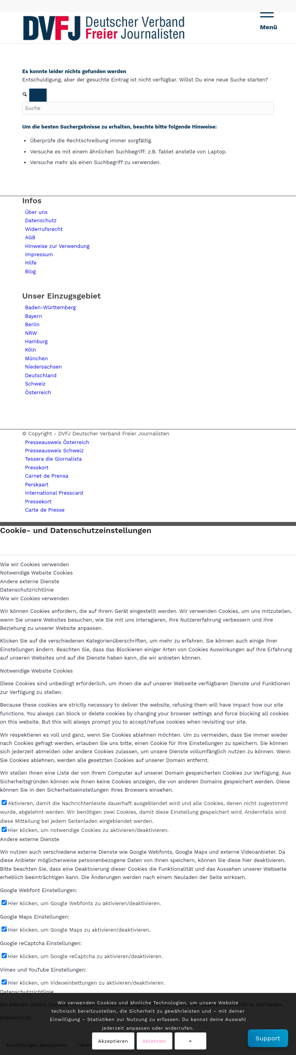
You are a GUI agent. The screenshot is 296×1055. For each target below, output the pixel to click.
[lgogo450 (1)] (122, 27)
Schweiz (35, 384)
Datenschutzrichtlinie (27, 992)
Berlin (32, 324)
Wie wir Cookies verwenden (34, 598)
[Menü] (263, 27)
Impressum (39, 254)
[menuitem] (263, 27)
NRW (31, 333)
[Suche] (148, 108)
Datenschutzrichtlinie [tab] (27, 590)
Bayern (33, 316)
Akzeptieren (113, 1041)
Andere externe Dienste (29, 839)
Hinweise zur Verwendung (57, 246)
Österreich (38, 392)
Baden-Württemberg (50, 307)
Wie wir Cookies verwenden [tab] (34, 564)
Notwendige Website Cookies (36, 671)
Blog (30, 271)
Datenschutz (41, 220)
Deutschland (41, 375)
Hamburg (36, 341)
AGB (30, 237)
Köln (30, 350)
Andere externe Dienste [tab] (29, 581)
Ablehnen (154, 1041)
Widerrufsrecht (43, 229)
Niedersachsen (43, 367)
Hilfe (30, 263)
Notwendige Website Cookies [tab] (36, 573)
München (36, 358)
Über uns (36, 212)
